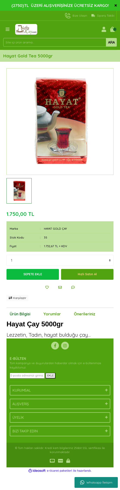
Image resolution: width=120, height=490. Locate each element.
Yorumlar (52, 313)
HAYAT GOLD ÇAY (55, 228)
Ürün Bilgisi (20, 313)
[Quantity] (60, 260)
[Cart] (112, 29)
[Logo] (26, 29)
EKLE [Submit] (50, 375)
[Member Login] (103, 29)
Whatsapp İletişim (96, 482)
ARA (111, 42)
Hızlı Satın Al (87, 274)
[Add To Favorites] (47, 287)
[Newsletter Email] (27, 375)
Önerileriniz (84, 313)
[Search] (60, 42)
